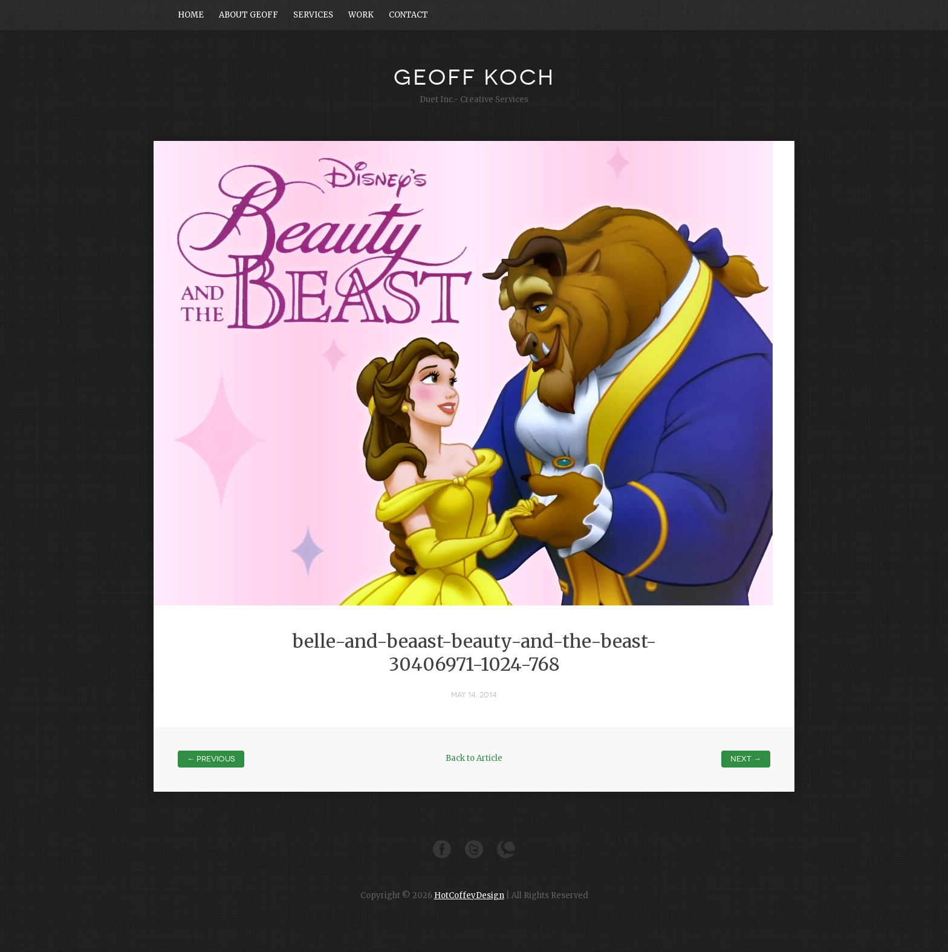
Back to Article (474, 758)
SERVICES (313, 15)
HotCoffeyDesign (469, 895)
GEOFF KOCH (474, 77)
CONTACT (408, 15)
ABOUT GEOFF (248, 15)
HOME (191, 15)
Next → (745, 758)
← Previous (211, 758)
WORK (361, 15)
